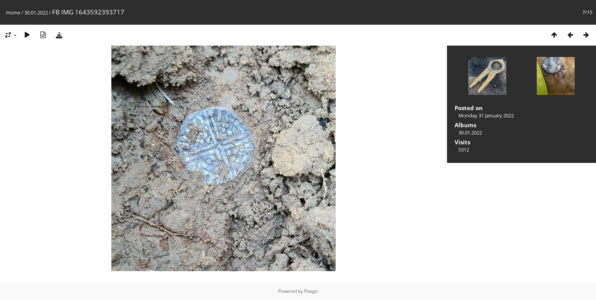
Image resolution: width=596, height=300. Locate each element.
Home (13, 12)
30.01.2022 (36, 12)
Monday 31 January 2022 (486, 115)
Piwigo (311, 291)
